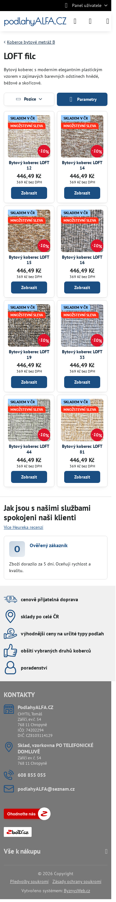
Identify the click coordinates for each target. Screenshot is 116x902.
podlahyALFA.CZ (35, 21)
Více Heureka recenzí (23, 527)
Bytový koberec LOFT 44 (29, 449)
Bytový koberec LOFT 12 (29, 165)
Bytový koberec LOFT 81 (82, 449)
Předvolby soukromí (29, 881)
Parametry (82, 99)
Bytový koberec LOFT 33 (82, 354)
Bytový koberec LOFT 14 (82, 165)
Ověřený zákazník (49, 545)
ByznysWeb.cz (77, 890)
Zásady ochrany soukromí (76, 881)
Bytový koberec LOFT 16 (82, 260)
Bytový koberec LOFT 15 (29, 260)
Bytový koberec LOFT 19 (29, 354)
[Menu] (107, 21)
